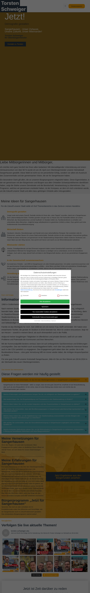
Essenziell (24, 295)
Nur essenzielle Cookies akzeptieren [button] (45, 312)
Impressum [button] (53, 320)
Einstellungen (58, 290)
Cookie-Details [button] (37, 320)
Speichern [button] (45, 307)
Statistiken (43, 295)
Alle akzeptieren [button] (45, 301)
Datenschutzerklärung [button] (45, 320)
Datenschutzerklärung (26, 290)
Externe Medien (62, 295)
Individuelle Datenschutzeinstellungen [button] (45, 317)
